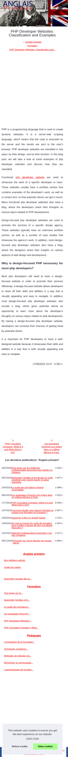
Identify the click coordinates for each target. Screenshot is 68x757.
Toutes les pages (12, 567)
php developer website (30, 177)
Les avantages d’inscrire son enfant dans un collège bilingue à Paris (52, 448)
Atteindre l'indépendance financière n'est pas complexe (32, 534)
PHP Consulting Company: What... (21, 627)
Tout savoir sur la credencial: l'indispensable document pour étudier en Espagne (32, 470)
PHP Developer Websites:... (18, 621)
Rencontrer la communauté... (18, 662)
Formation (32, 46)
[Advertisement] (34, 87)
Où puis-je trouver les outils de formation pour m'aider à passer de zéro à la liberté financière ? (32, 525)
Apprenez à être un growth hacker (28, 518)
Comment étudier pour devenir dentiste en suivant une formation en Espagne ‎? (33, 511)
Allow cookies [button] (45, 746)
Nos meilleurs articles (14, 560)
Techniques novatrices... (16, 649)
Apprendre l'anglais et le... (17, 600)
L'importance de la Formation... (19, 642)
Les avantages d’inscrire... (17, 614)
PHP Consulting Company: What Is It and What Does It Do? (13, 448)
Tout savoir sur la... (13, 593)
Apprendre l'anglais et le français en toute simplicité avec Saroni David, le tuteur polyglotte (32, 480)
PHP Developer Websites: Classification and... (32, 49)
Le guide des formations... (17, 607)
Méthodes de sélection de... (17, 656)
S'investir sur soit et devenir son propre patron (32, 542)
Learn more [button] (32, 738)
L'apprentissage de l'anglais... (18, 669)
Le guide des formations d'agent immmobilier (27, 488)
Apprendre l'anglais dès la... (18, 579)
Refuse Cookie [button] (20, 746)
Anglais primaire (33, 42)
